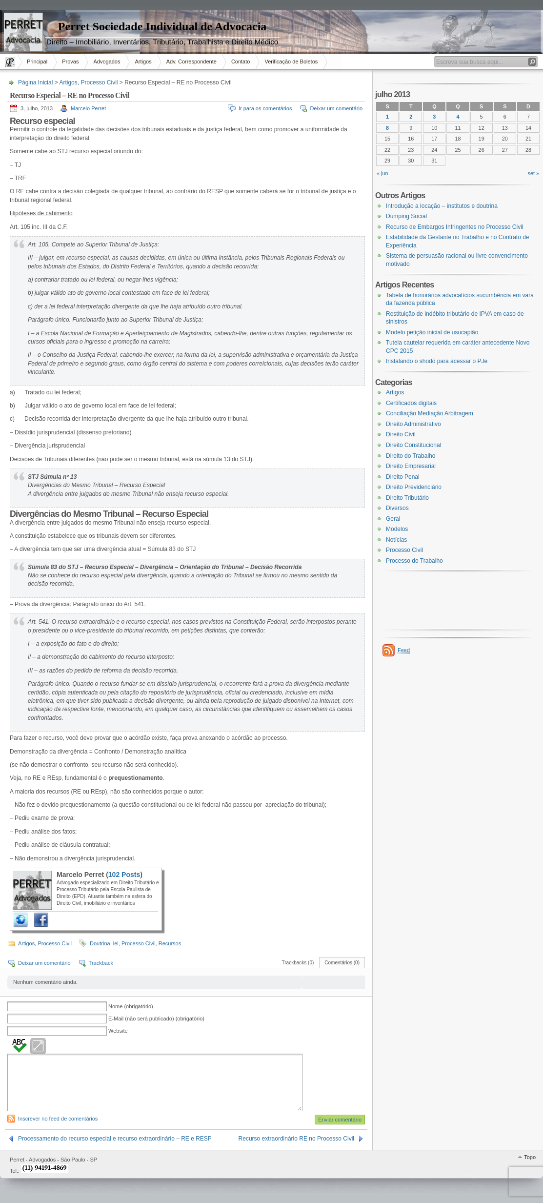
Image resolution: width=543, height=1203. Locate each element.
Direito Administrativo (413, 424)
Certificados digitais (411, 403)
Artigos (143, 61)
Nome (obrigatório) (130, 1006)
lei (116, 943)
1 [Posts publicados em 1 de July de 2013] (387, 117)
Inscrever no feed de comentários (58, 1118)
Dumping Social (406, 216)
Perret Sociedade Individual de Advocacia (162, 26)
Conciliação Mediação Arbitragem (429, 413)
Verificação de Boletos (291, 61)
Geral (393, 518)
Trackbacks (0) (298, 962)
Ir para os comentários (265, 108)
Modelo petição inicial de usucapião (432, 332)
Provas (70, 61)
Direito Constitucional (413, 445)
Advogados (106, 61)
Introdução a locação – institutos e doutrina (442, 206)
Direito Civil (401, 434)
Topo (530, 1157)
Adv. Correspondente (191, 61)
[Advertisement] (29, 182)
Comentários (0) (342, 962)
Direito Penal (403, 476)
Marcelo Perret (88, 108)
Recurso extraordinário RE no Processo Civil (296, 1138)
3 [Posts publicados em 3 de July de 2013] (434, 117)
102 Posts (124, 874)
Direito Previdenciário (414, 487)
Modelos (397, 529)
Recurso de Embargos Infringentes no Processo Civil (454, 227)
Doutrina (100, 943)
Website (118, 1031)
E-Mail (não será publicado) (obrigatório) (156, 1018)
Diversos (397, 508)
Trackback (101, 963)
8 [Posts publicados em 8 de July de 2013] (387, 128)
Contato (240, 61)
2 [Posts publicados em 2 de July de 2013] (410, 117)
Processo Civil (99, 82)
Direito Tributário (407, 497)
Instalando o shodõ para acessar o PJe (436, 361)
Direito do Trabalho (410, 455)
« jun (382, 173)
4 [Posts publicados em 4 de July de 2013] (457, 117)
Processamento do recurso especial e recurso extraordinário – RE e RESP (115, 1138)
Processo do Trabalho (414, 560)
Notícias (396, 539)
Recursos (170, 943)
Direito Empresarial (411, 466)
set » (533, 173)
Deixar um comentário (336, 108)
